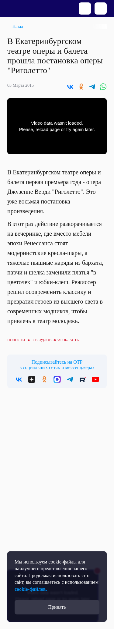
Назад (17, 26)
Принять (57, 607)
